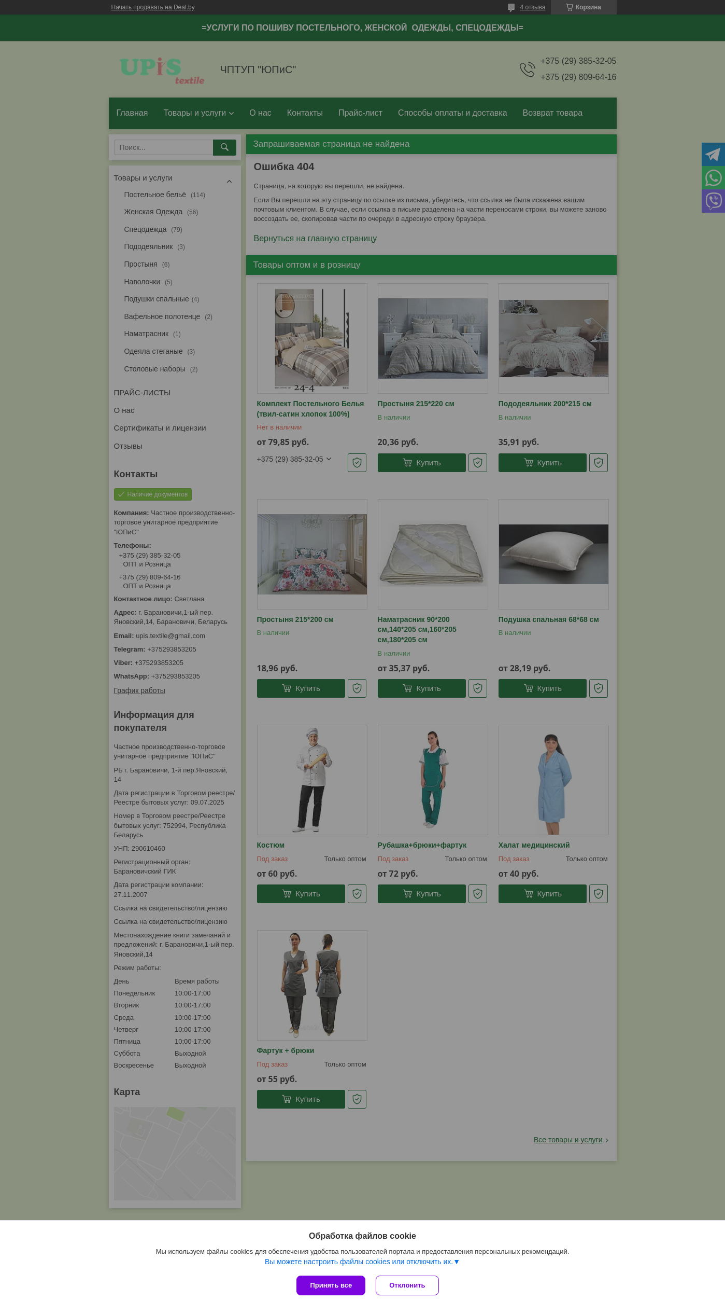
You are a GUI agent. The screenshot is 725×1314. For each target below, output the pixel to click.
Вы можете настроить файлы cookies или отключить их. (359, 1261)
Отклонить (407, 1285)
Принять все (331, 1285)
